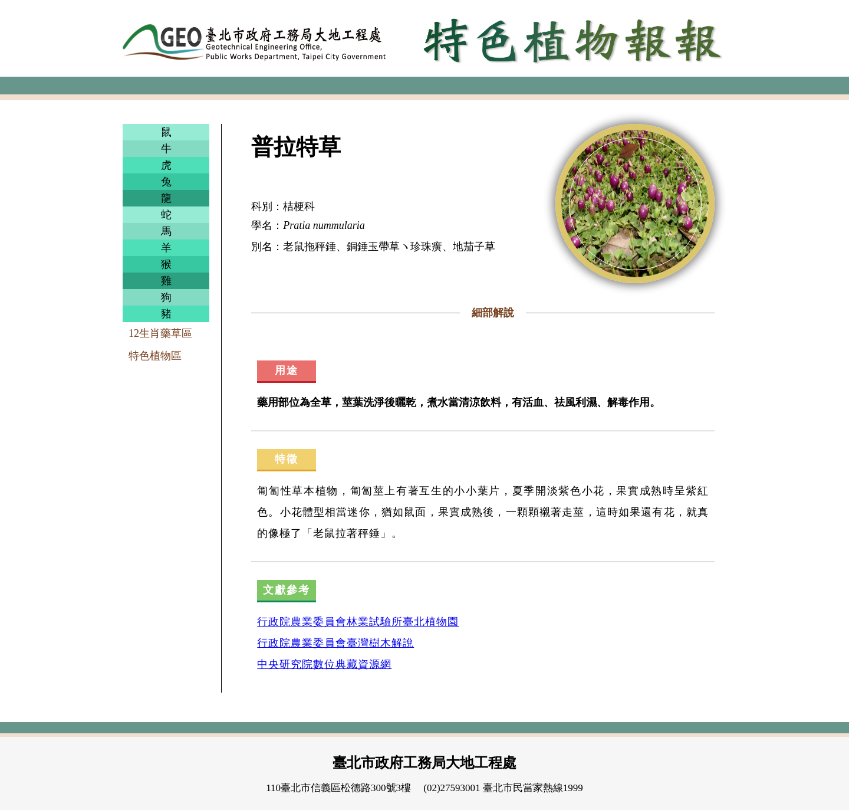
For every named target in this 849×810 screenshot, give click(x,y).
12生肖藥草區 (160, 333)
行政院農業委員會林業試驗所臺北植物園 (358, 622)
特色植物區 (155, 355)
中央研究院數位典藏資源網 (324, 664)
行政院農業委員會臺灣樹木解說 (335, 643)
